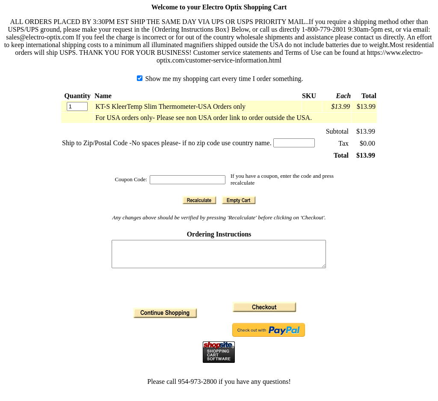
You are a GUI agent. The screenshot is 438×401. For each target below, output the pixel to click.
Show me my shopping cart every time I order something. (220, 78)
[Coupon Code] (187, 179)
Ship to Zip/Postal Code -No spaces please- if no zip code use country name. (167, 143)
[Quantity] (77, 106)
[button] (199, 200)
